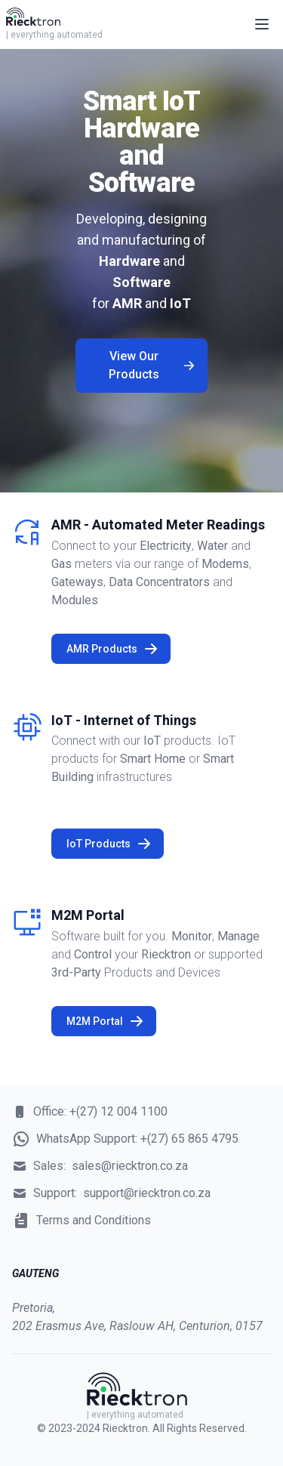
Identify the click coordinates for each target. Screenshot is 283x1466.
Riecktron (125, 1428)
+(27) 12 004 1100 (118, 1111)
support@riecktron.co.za (147, 1193)
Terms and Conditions (93, 1220)
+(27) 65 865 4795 (189, 1138)
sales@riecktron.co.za (130, 1166)
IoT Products (109, 843)
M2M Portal (105, 1021)
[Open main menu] (261, 24)
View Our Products (152, 365)
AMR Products (112, 648)
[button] (262, 24)
